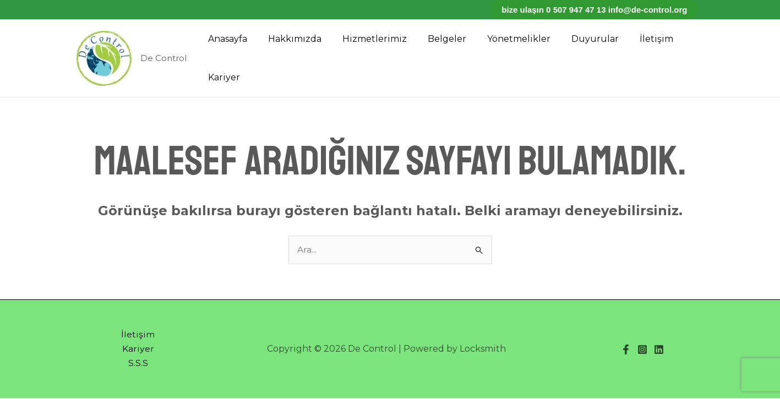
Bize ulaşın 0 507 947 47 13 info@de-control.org (594, 9)
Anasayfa (226, 39)
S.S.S (138, 364)
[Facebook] (626, 350)
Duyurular (577, 39)
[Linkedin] (659, 350)
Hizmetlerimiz (366, 39)
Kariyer (222, 77)
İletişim (635, 39)
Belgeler (435, 39)
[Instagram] (642, 350)
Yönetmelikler (504, 39)
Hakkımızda (290, 39)
